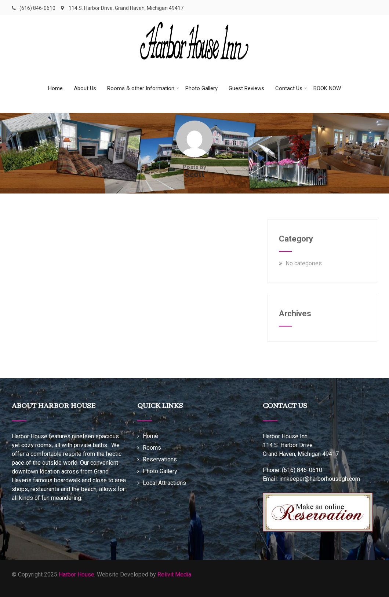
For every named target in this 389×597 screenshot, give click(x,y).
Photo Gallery (201, 88)
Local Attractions (164, 482)
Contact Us (291, 88)
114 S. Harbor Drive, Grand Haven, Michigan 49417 (122, 8)
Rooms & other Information (143, 88)
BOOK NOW (327, 88)
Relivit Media (174, 574)
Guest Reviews (246, 88)
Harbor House (76, 574)
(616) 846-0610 (37, 8)
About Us (85, 88)
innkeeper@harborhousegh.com (319, 478)
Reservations (160, 459)
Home (55, 88)
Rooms (152, 447)
